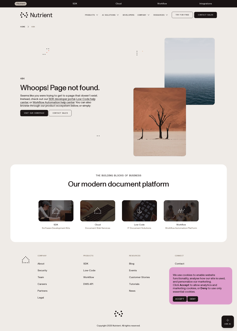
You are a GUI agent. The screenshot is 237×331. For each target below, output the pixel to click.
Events (133, 270)
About (41, 263)
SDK (85, 263)
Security (42, 270)
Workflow (88, 277)
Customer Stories (139, 277)
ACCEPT (179, 298)
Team (41, 277)
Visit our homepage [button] (34, 113)
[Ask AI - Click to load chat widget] (228, 322)
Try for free (182, 15)
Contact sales (205, 15)
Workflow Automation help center (54, 102)
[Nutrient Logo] (36, 15)
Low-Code (89, 270)
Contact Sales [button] (60, 113)
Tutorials (134, 284)
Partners (42, 291)
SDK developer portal (62, 99)
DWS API (88, 284)
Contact (179, 263)
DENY (193, 298)
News (132, 291)
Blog (131, 263)
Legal (41, 297)
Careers (42, 284)
